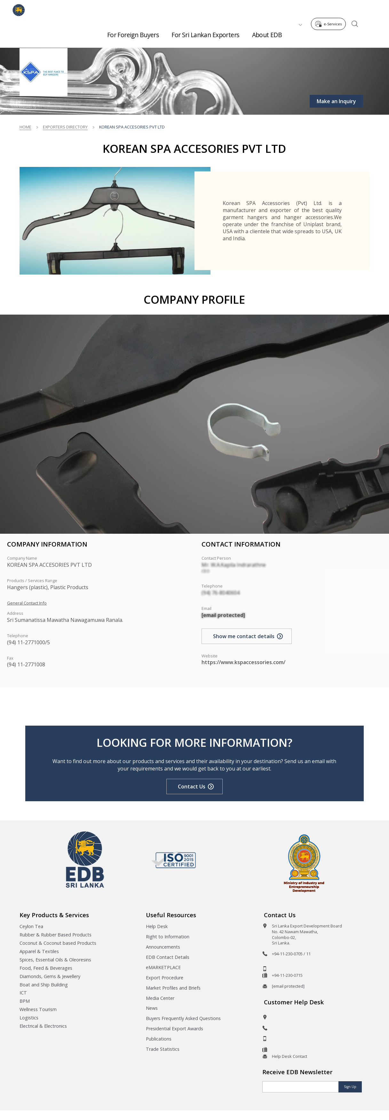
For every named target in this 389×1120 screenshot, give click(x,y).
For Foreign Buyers (133, 32)
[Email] (300, 1086)
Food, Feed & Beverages (46, 968)
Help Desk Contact (289, 1056)
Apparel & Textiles (39, 951)
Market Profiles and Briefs (173, 988)
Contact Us (191, 786)
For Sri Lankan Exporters (205, 32)
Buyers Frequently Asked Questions (183, 1018)
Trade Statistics (162, 1049)
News (152, 1008)
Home (25, 127)
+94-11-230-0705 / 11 (291, 954)
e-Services (330, 9)
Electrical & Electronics (43, 1026)
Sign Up (350, 1086)
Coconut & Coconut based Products (58, 943)
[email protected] (223, 615)
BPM (25, 1001)
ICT (23, 993)
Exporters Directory (65, 127)
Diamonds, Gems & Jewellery (50, 976)
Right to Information (167, 937)
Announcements (163, 947)
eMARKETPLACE (163, 967)
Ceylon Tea (31, 926)
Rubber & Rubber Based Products (55, 935)
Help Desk (157, 926)
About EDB (267, 32)
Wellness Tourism (38, 1009)
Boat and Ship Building (44, 985)
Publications (158, 1039)
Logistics (29, 1018)
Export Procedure (164, 978)
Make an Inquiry (336, 101)
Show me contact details (243, 636)
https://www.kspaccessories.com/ (243, 662)
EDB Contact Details (167, 957)
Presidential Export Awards (174, 1028)
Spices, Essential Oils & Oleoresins (55, 960)
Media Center (160, 998)
